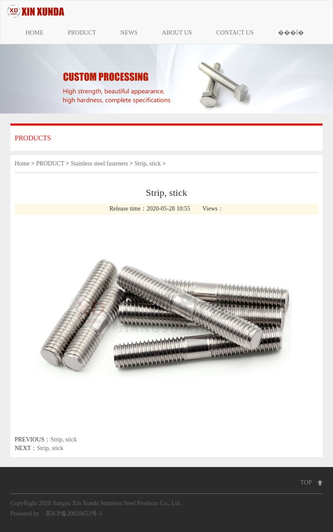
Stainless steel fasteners (99, 163)
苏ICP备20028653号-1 (74, 513)
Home (22, 163)
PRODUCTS (33, 138)
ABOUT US (177, 32)
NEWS (129, 32)
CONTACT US (235, 32)
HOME (34, 32)
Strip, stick (147, 163)
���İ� (291, 32)
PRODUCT (82, 32)
